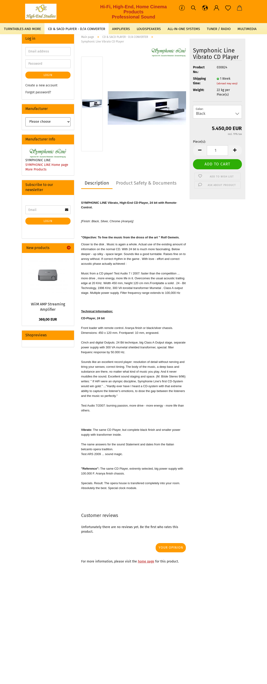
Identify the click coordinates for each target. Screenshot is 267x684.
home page (146, 561)
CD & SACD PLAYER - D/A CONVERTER (76, 29)
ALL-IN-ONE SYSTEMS (184, 29)
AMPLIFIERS (121, 29)
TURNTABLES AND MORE (22, 29)
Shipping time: (199, 81)
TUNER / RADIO (219, 29)
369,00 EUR (48, 319)
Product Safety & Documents (146, 183)
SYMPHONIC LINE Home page (46, 165)
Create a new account (41, 85)
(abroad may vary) (227, 83)
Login (48, 75)
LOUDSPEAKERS (149, 29)
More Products (36, 169)
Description (97, 183)
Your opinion (171, 548)
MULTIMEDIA (247, 29)
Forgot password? (38, 92)
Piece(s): (199, 142)
